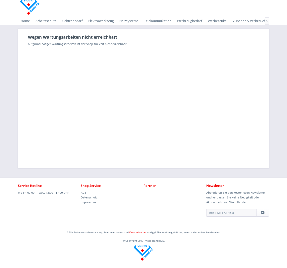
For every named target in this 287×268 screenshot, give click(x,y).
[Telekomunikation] (157, 21)
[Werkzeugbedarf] (189, 21)
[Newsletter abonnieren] (262, 213)
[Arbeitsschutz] (46, 21)
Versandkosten (137, 232)
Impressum (88, 202)
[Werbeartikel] (217, 21)
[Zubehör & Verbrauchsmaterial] (256, 21)
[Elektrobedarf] (72, 21)
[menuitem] (25, 21)
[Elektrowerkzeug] (101, 21)
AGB (83, 192)
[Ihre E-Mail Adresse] (231, 213)
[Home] (25, 21)
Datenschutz (89, 197)
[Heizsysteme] (129, 21)
